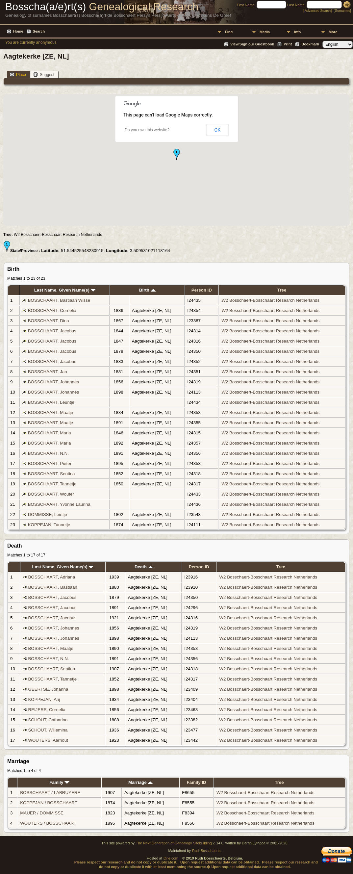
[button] (176, 154)
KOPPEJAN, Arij (44, 699)
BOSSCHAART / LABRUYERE (50, 792)
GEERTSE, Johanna (48, 689)
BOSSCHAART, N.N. (48, 453)
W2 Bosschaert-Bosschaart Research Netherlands (270, 300)
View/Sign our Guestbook (252, 44)
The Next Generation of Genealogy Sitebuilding (174, 843)
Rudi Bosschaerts (206, 851)
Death (144, 566)
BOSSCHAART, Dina (48, 320)
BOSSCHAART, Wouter (51, 494)
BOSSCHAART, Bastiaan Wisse (59, 300)
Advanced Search (318, 11)
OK (217, 130)
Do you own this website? (147, 130)
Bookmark (310, 44)
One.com (171, 858)
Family (59, 782)
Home (18, 31)
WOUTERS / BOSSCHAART (48, 823)
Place (18, 74)
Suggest (44, 74)
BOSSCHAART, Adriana (51, 577)
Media (265, 32)
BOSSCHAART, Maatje (50, 412)
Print (288, 44)
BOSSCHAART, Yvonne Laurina (59, 504)
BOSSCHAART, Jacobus (52, 330)
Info (297, 32)
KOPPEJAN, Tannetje (49, 524)
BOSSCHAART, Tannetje (52, 483)
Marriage (140, 782)
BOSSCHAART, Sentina (51, 473)
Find (229, 32)
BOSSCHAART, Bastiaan (52, 587)
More (333, 32)
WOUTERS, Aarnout (48, 740)
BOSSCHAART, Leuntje (51, 402)
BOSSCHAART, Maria (49, 432)
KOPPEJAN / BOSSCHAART (48, 802)
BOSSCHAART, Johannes (53, 381)
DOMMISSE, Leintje (47, 514)
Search (39, 31)
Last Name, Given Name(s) (65, 290)
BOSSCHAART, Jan (47, 371)
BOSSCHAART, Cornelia (52, 310)
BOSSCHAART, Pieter (49, 463)
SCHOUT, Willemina (47, 730)
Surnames (342, 11)
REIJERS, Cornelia (46, 709)
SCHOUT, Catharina (47, 719)
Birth (147, 290)
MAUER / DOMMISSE (41, 812)
